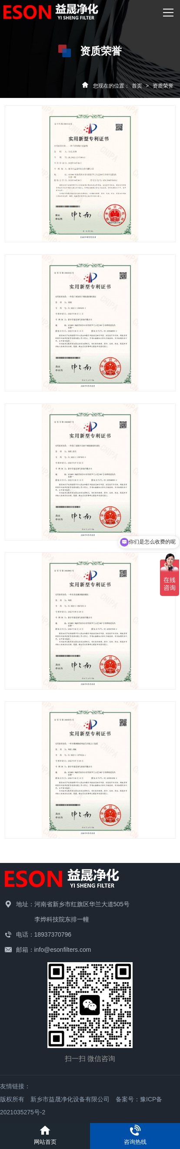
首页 (137, 86)
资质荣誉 (163, 86)
